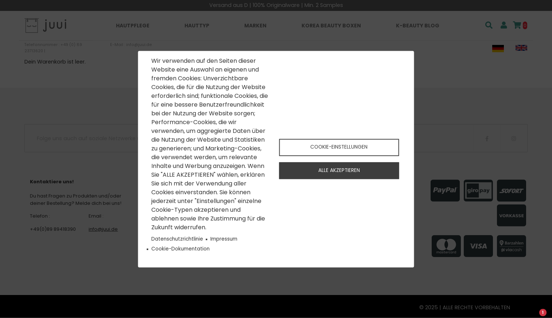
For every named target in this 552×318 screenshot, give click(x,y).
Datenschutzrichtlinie (177, 239)
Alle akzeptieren (339, 170)
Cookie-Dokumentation (180, 249)
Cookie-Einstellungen (339, 146)
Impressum (223, 239)
